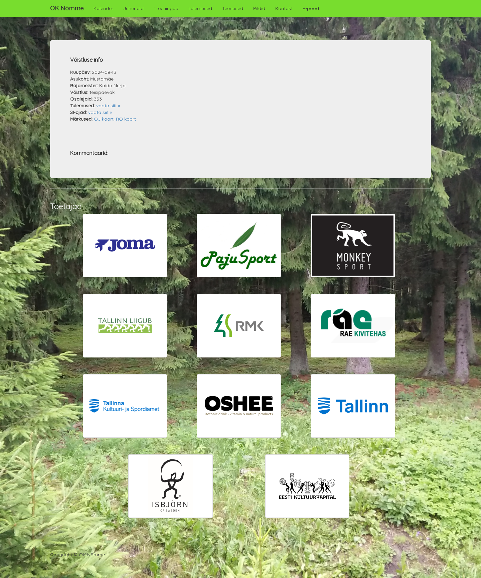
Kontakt (284, 8)
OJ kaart (104, 119)
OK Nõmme (67, 8)
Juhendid (133, 8)
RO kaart (126, 119)
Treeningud (166, 8)
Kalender (103, 8)
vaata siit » (108, 106)
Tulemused (200, 8)
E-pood (311, 8)
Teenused (232, 8)
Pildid (259, 8)
